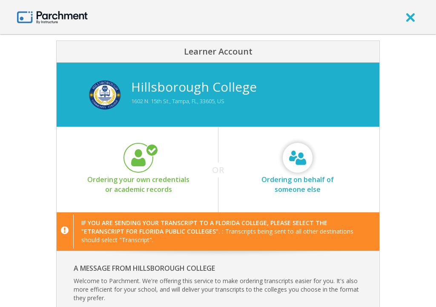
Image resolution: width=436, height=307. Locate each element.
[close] (410, 17)
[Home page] (52, 17)
